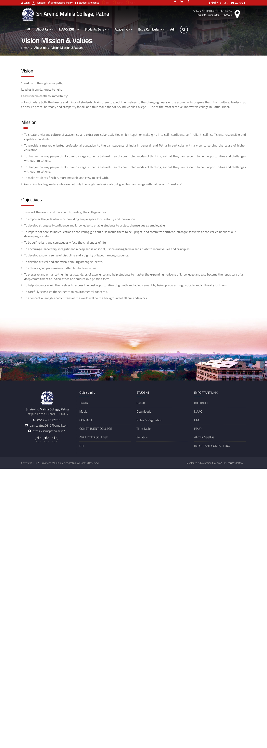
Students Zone (96, 29)
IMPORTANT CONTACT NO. (212, 445)
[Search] (184, 29)
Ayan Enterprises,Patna (230, 463)
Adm (173, 29)
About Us (45, 29)
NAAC (198, 411)
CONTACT (85, 420)
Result (140, 403)
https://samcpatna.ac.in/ (49, 431)
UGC (197, 420)
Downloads (143, 411)
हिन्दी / (213, 3)
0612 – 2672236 (48, 420)
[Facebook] (188, 1)
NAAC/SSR (69, 29)
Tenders (38, 3)
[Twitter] (175, 1)
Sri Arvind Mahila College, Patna (212, 11)
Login (25, 3)
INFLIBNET (201, 403)
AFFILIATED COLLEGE (93, 437)
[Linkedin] (182, 1)
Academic (124, 29)
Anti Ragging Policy (60, 3)
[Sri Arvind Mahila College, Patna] (28, 13)
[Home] (28, 29)
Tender (83, 403)
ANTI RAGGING (204, 437)
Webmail (238, 3)
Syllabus (142, 437)
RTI (81, 445)
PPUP (197, 428)
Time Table (143, 428)
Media (83, 411)
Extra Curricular (151, 29)
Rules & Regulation (149, 420)
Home (25, 47)
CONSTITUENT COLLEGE (95, 428)
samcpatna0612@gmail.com (49, 425)
